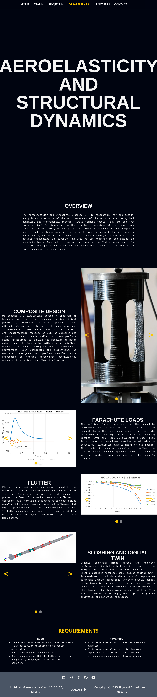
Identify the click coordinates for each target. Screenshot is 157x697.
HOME (25, 4)
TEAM (38, 4)
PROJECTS (55, 4)
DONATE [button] (78, 689)
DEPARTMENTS (79, 4)
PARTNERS (103, 4)
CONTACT (120, 4)
